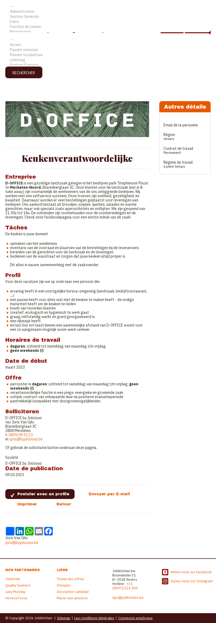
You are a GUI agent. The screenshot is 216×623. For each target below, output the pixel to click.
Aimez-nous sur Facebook (191, 572)
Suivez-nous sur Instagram (191, 581)
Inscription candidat (73, 591)
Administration (108, 11)
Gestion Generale (108, 16)
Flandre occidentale (108, 54)
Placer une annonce (72, 598)
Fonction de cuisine (108, 26)
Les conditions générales (94, 618)
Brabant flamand (108, 65)
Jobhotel (12, 579)
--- (108, 6)
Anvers (108, 44)
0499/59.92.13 (21, 434)
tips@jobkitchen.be (128, 597)
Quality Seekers (18, 585)
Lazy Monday (15, 591)
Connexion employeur (135, 618)
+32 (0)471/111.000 (125, 585)
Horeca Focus (16, 598)
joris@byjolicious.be (26, 439)
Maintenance (108, 31)
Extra (108, 21)
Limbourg (108, 60)
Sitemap (63, 618)
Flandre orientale (108, 49)
